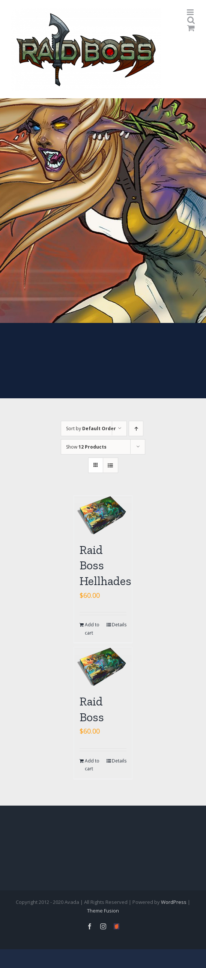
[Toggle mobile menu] (191, 12)
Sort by (91, 428)
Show (86, 447)
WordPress (173, 902)
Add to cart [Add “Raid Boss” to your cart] (92, 765)
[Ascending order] (136, 428)
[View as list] (110, 465)
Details (119, 624)
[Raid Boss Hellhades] (103, 515)
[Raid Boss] (103, 666)
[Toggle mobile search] (191, 20)
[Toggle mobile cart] (191, 28)
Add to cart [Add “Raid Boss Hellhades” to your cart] (92, 628)
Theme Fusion (103, 910)
